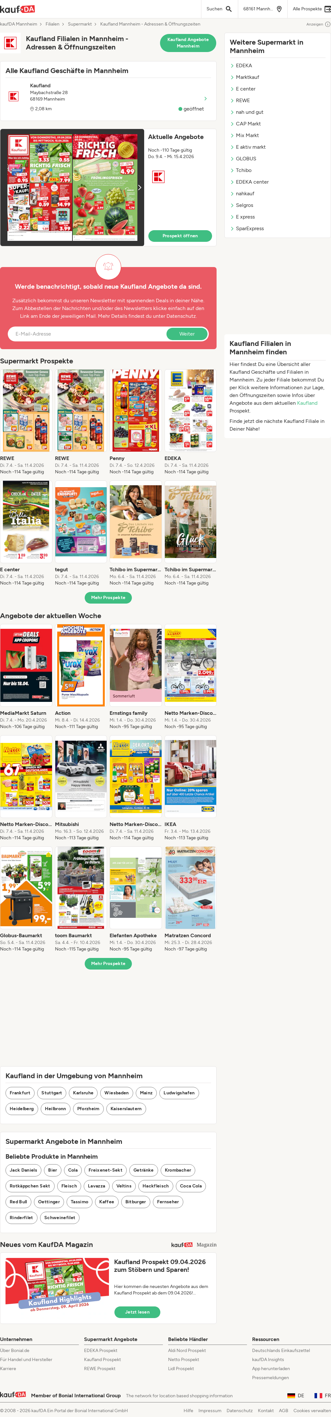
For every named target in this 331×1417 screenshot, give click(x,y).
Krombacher (178, 1170)
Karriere (8, 1368)
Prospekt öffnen (180, 236)
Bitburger (135, 1202)
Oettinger (49, 1202)
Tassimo (79, 1202)
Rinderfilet (21, 1217)
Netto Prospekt (183, 1359)
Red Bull (18, 1202)
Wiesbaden (116, 1093)
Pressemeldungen (270, 1377)
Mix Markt (244, 135)
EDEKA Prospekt (100, 1350)
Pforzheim (88, 1108)
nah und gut (246, 112)
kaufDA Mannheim (18, 24)
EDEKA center (249, 182)
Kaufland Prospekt (102, 1359)
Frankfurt (20, 1093)
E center (242, 89)
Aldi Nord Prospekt (187, 1350)
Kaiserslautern (126, 1108)
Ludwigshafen (179, 1093)
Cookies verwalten (312, 1410)
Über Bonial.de (14, 1350)
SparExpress (247, 228)
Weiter (187, 334)
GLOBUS (243, 159)
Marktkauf (244, 77)
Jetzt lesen (137, 1312)
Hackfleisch (156, 1186)
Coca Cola (191, 1186)
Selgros (241, 205)
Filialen (52, 24)
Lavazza (96, 1186)
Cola (73, 1170)
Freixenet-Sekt (106, 1170)
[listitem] (26, 422)
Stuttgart (51, 1093)
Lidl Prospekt (181, 1368)
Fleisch (69, 1186)
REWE (240, 100)
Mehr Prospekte (108, 597)
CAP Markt (245, 124)
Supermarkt (80, 24)
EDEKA (241, 65)
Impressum (209, 1410)
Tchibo (240, 170)
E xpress (242, 217)
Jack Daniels (23, 1170)
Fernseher (168, 1202)
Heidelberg (22, 1108)
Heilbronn (55, 1108)
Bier (52, 1170)
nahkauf (242, 193)
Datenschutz (181, 316)
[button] (108, 187)
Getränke (143, 1170)
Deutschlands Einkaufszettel (281, 1350)
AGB (283, 1410)
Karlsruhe (83, 1093)
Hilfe (188, 1410)
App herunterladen (271, 1368)
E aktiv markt (248, 147)
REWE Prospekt (99, 1368)
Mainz (146, 1093)
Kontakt (266, 1410)
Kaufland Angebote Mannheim (188, 43)
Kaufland (307, 403)
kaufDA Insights (268, 1359)
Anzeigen (318, 24)
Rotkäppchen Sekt (30, 1186)
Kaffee (106, 1202)
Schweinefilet (60, 1217)
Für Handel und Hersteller (26, 1359)
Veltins (124, 1186)
